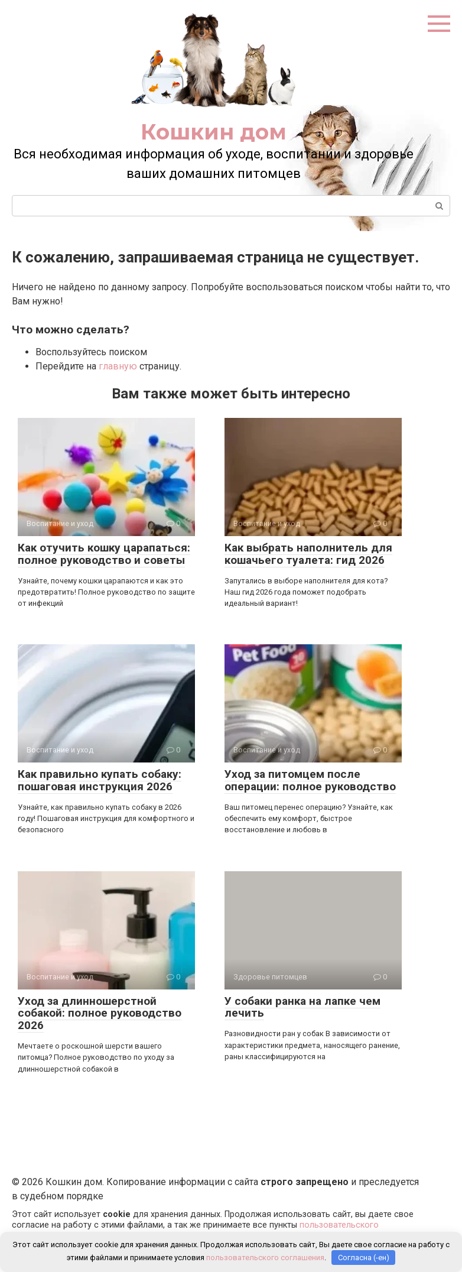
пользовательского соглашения (265, 1257)
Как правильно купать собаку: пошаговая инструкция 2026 (99, 780)
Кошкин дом (214, 132)
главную (118, 366)
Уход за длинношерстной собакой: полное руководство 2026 (99, 1013)
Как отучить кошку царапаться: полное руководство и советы (104, 554)
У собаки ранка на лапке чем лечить (302, 1007)
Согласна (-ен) (363, 1257)
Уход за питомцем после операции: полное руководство (310, 780)
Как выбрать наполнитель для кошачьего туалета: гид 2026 (308, 554)
